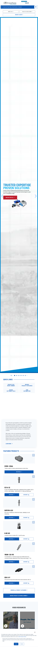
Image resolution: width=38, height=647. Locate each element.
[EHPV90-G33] (19, 511)
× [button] (35, 632)
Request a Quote (19, 14)
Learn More (9, 443)
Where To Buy (11, 11)
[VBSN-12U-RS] (19, 556)
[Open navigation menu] (35, 7)
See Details (19, 471)
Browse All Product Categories (19, 590)
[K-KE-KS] (19, 534)
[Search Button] (2, 7)
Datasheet (26, 494)
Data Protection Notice (22, 636)
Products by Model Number (27, 11)
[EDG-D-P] (19, 578)
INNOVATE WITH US (10, 197)
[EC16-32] (19, 489)
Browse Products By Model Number (19, 595)
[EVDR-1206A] (19, 466)
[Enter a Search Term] (18, 7)
